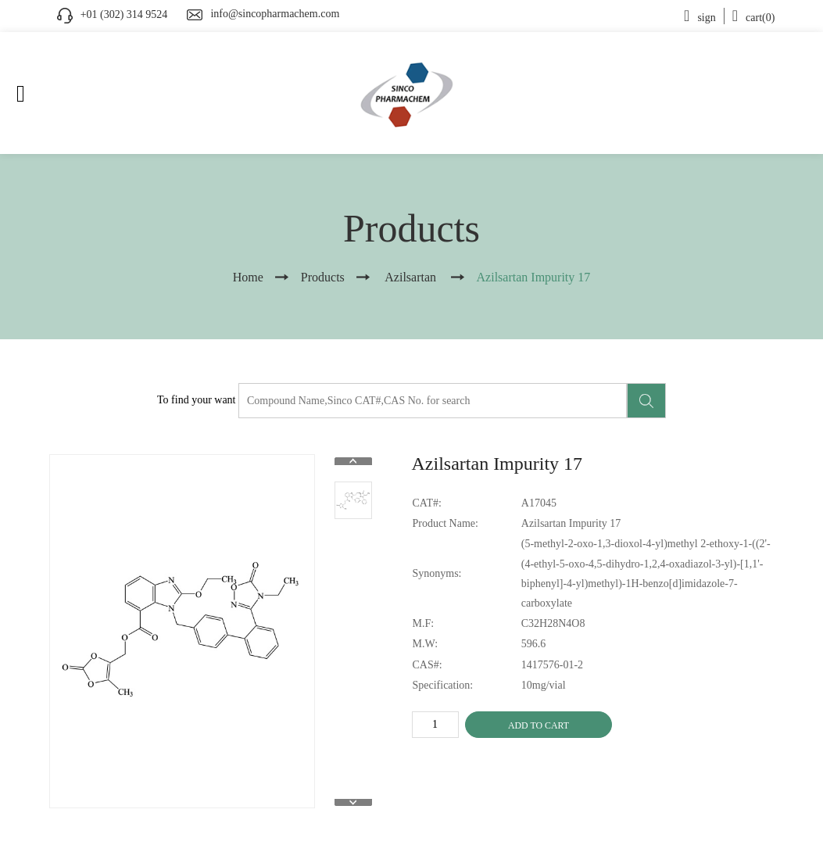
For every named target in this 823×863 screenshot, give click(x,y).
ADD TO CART (538, 725)
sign (700, 17)
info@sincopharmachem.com (274, 14)
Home (248, 277)
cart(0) (753, 17)
